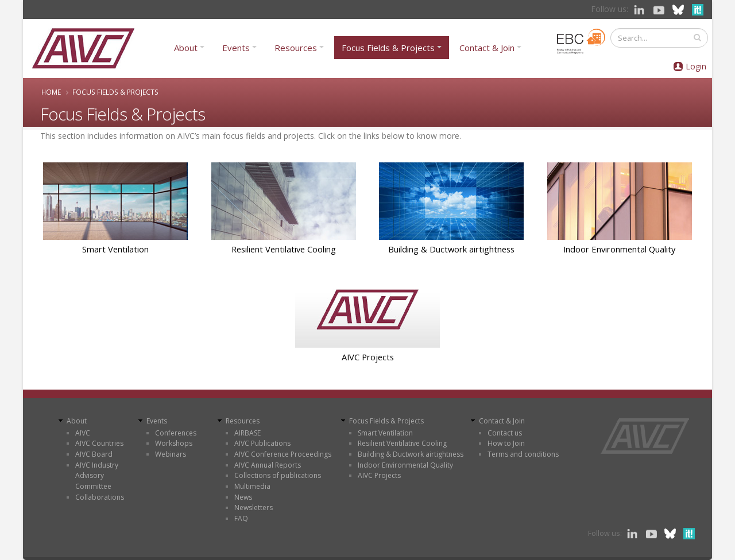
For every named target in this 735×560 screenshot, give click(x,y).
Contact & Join (486, 47)
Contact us (505, 433)
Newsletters (253, 507)
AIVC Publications (262, 443)
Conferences (175, 433)
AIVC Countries (99, 443)
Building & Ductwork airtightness (451, 249)
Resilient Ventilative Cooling (283, 249)
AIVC (82, 433)
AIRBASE (247, 433)
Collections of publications (277, 475)
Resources (295, 47)
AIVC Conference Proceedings (282, 454)
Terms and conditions (523, 454)
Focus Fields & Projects (388, 47)
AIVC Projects (368, 357)
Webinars (170, 454)
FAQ (241, 518)
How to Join (506, 443)
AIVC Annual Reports (267, 465)
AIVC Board (94, 454)
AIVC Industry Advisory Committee (96, 475)
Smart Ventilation (115, 249)
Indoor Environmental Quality (619, 249)
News (243, 497)
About (186, 47)
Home (51, 91)
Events (236, 47)
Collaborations (99, 497)
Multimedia (252, 486)
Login (696, 66)
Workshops (173, 443)
